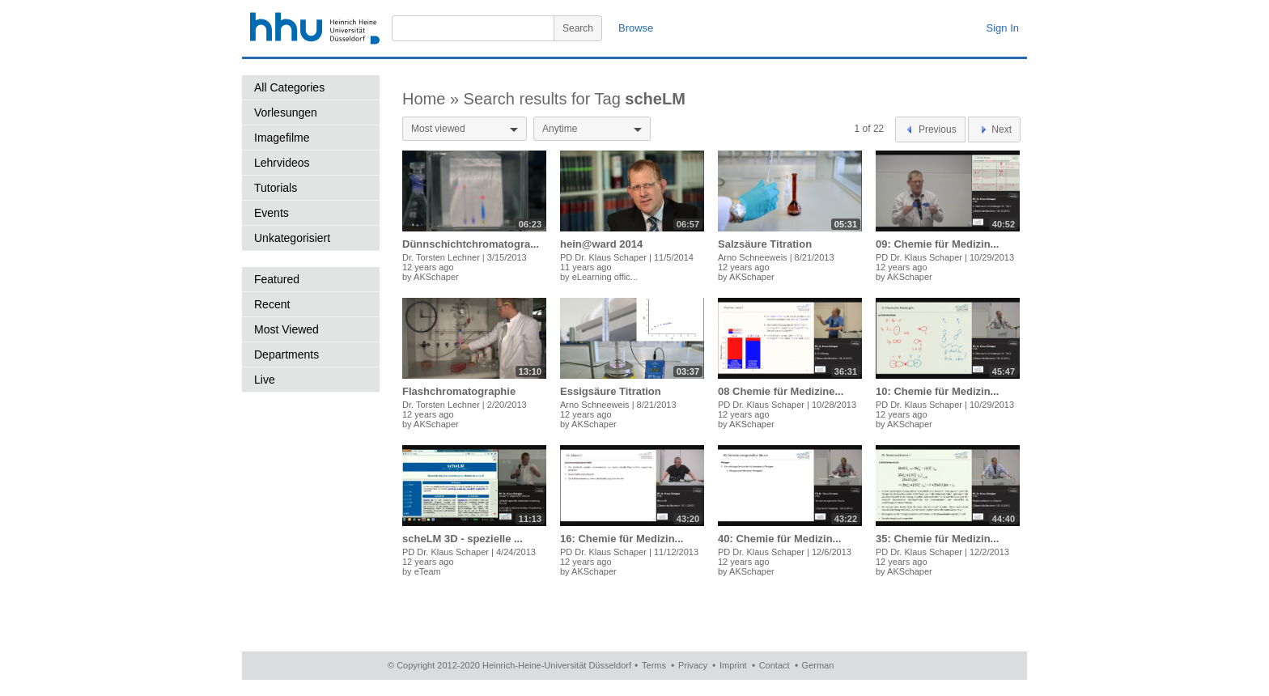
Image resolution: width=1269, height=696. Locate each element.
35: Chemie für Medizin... (937, 539)
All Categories (289, 87)
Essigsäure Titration (610, 391)
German (818, 665)
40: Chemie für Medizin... (779, 539)
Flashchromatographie (459, 391)
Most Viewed (286, 329)
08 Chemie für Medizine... (780, 391)
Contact (774, 665)
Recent (272, 304)
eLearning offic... (605, 277)
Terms (654, 665)
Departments (286, 354)
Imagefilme (281, 137)
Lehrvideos (282, 162)
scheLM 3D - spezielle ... (462, 539)
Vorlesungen (285, 112)
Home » (433, 99)
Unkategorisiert (292, 237)
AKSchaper (436, 277)
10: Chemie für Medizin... (937, 391)
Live (264, 379)
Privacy (692, 665)
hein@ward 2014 (601, 244)
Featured (276, 279)
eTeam (427, 571)
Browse (635, 28)
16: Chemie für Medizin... (621, 539)
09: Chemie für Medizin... (937, 244)
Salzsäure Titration (765, 244)
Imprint (733, 665)
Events (271, 212)
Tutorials (275, 187)
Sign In (1003, 28)
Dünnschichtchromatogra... (470, 244)
